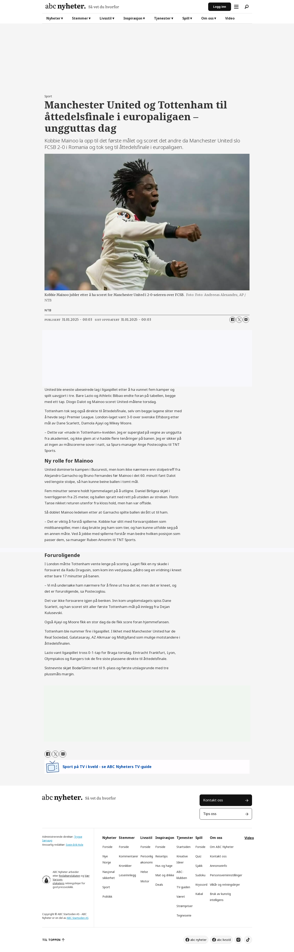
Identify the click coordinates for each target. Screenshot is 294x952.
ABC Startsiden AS (78, 918)
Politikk (107, 897)
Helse (144, 872)
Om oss (207, 18)
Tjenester (162, 18)
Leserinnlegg (127, 875)
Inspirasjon (132, 18)
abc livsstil (224, 940)
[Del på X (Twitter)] (239, 320)
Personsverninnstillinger (226, 875)
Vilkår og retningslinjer (225, 885)
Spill (185, 18)
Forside (107, 847)
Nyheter (53, 18)
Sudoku (200, 875)
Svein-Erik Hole (74, 844)
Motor (144, 881)
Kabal (199, 894)
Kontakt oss (213, 800)
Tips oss (209, 813)
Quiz (198, 856)
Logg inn (219, 7)
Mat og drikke (164, 875)
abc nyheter (198, 940)
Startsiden (183, 847)
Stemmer (80, 18)
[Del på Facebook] (232, 320)
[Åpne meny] (236, 6)
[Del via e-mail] (246, 320)
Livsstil (106, 18)
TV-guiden (183, 887)
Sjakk (199, 866)
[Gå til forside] (125, 7)
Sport (106, 887)
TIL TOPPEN (51, 940)
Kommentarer (128, 856)
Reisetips (161, 856)
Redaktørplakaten (69, 876)
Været (180, 897)
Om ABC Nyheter (222, 847)
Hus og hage (163, 866)
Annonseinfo (218, 866)
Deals (159, 885)
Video (230, 18)
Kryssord (201, 885)
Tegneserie (183, 915)
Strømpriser (184, 906)
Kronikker (125, 866)
